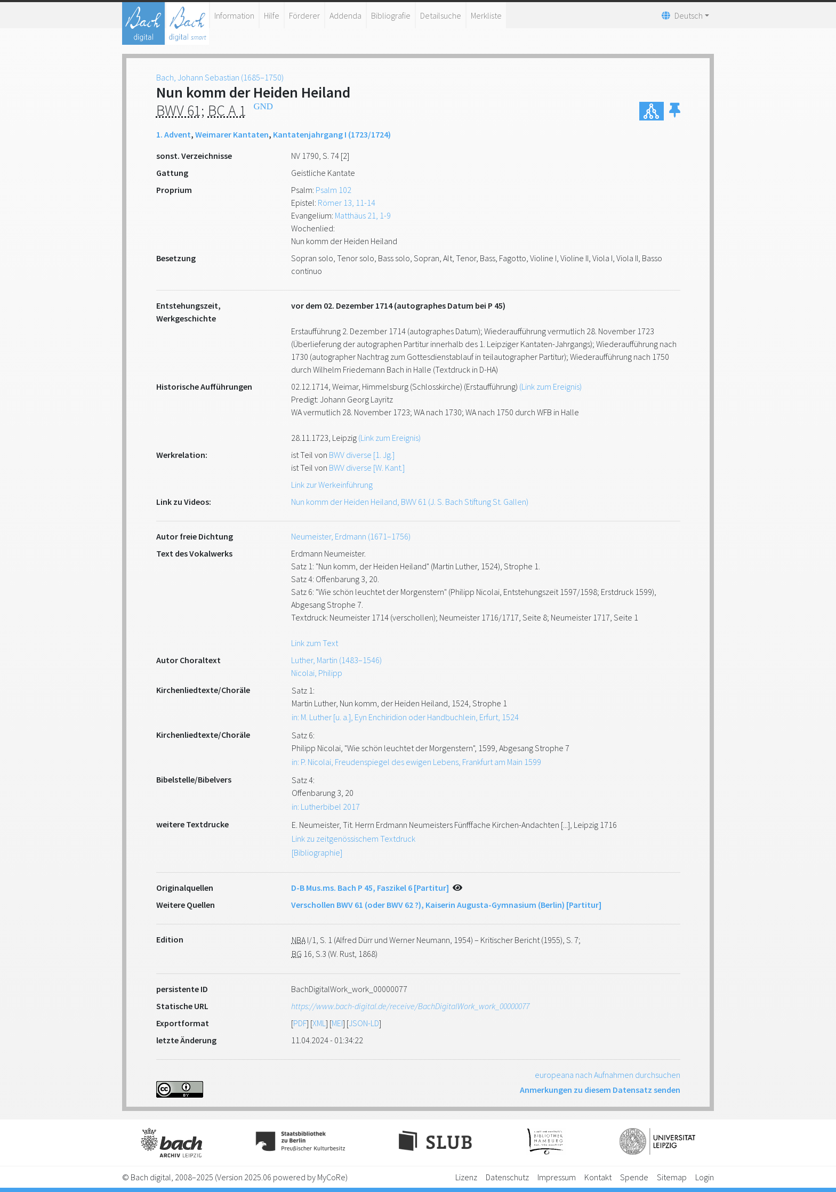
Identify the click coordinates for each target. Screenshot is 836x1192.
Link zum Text (314, 643)
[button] (674, 111)
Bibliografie (391, 15)
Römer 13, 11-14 (346, 202)
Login (704, 1177)
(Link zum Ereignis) (550, 386)
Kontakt (598, 1177)
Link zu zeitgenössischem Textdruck (353, 838)
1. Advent (173, 134)
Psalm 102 (333, 189)
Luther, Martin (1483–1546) (336, 660)
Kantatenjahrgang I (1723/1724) (332, 134)
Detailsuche (440, 15)
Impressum (556, 1177)
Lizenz (466, 1177)
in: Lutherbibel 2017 (326, 806)
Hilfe (271, 15)
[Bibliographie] (317, 852)
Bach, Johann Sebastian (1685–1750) (220, 77)
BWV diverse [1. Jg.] (362, 454)
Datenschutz (507, 1177)
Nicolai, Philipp (316, 672)
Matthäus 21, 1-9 (363, 215)
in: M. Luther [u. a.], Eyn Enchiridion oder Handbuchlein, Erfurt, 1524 (405, 717)
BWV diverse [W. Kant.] (367, 467)
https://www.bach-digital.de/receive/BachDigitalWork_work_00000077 (410, 1006)
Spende (634, 1177)
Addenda (345, 15)
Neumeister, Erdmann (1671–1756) (351, 536)
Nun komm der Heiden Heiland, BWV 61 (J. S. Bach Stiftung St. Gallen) (409, 501)
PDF (300, 1023)
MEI (337, 1023)
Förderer (304, 15)
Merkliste (486, 15)
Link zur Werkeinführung (332, 484)
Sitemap (672, 1177)
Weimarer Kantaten (232, 134)
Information (234, 15)
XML (319, 1023)
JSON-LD (364, 1023)
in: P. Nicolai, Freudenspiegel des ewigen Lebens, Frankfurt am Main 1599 (416, 761)
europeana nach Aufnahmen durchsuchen (607, 1074)
